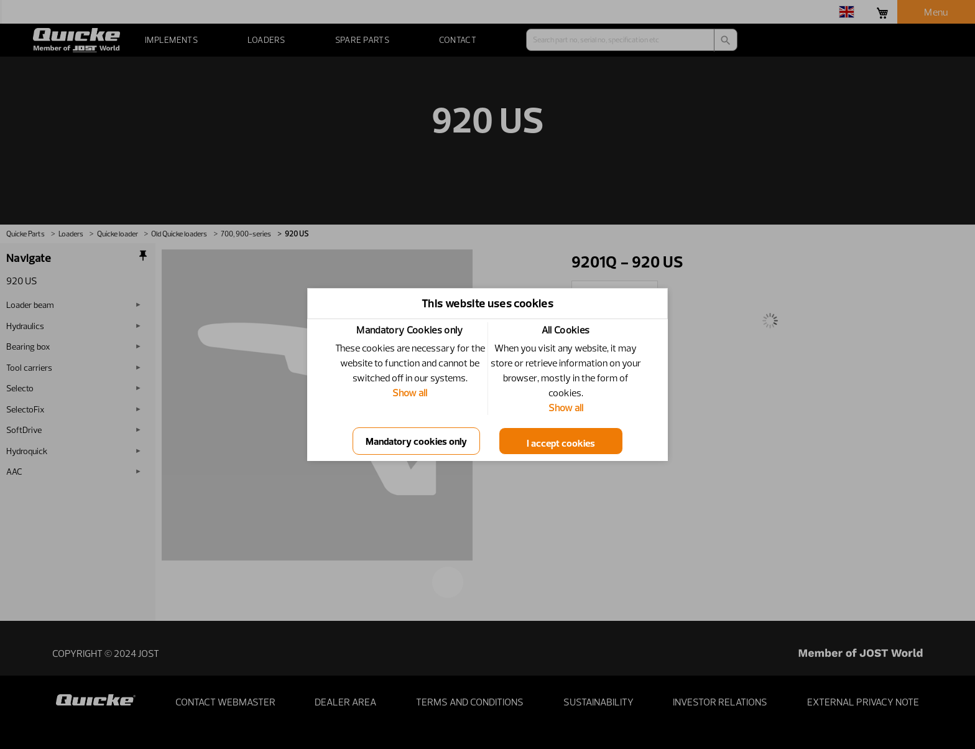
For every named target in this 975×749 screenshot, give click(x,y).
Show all (409, 392)
